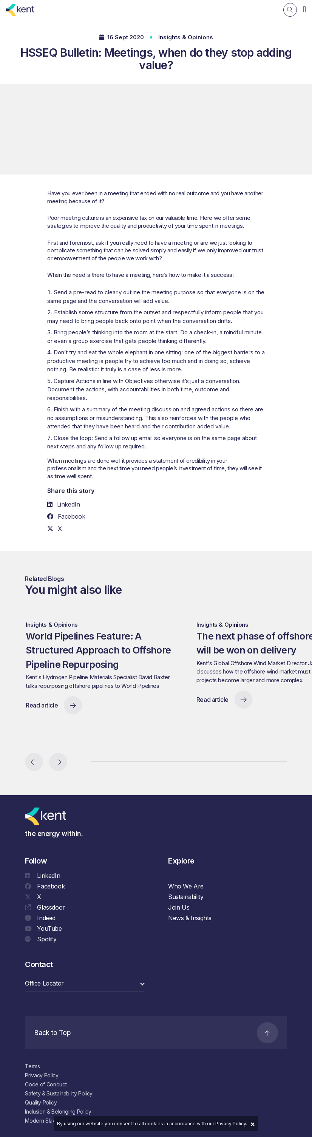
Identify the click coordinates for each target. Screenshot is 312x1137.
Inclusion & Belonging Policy (58, 1111)
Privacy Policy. (231, 1123)
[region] (163, 676)
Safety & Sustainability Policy (59, 1093)
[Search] (290, 10)
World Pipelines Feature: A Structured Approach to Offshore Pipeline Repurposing (104, 659)
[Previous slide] (34, 762)
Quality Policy (41, 1102)
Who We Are (186, 888)
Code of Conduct (45, 1084)
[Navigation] (304, 9)
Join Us (178, 909)
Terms (32, 1066)
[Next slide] (58, 762)
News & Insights (190, 920)
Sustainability (185, 898)
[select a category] (84, 985)
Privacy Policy (41, 1075)
